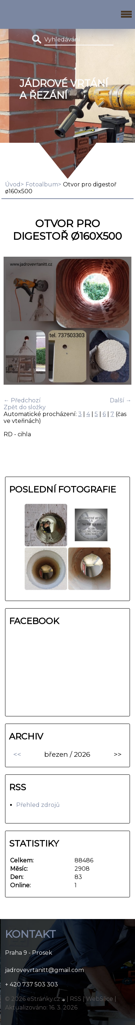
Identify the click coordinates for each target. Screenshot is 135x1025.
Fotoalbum (42, 184)
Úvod (13, 184)
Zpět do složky (25, 407)
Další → (120, 400)
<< (17, 754)
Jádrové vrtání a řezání (63, 89)
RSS (75, 998)
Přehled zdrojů (38, 804)
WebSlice (99, 998)
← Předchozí (22, 400)
